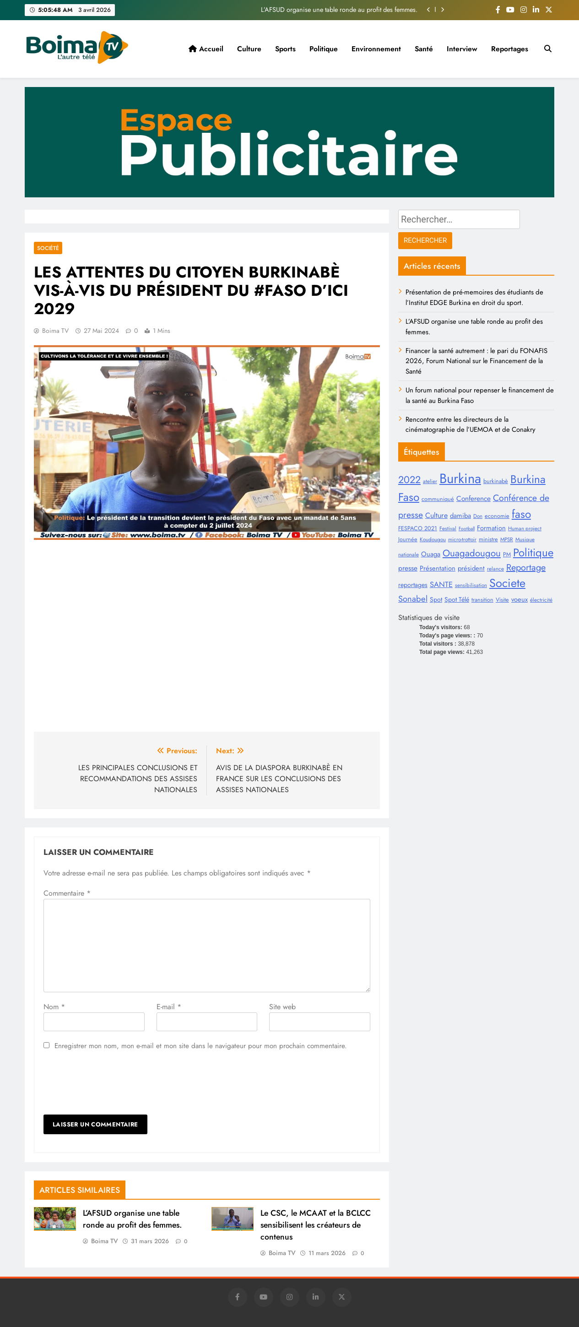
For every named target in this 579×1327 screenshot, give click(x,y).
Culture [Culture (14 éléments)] (436, 515)
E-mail (169, 1006)
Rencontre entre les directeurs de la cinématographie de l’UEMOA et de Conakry (471, 424)
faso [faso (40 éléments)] (521, 514)
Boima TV (55, 330)
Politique (323, 49)
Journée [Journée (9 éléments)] (407, 539)
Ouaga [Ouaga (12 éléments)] (430, 554)
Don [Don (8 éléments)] (477, 516)
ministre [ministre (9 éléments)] (488, 539)
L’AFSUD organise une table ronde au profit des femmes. (339, 9)
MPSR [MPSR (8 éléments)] (506, 539)
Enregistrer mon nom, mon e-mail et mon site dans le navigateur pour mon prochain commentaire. (200, 1046)
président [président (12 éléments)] (471, 568)
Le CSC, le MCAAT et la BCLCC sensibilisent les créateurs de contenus (315, 1225)
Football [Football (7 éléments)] (467, 528)
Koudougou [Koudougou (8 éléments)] (433, 539)
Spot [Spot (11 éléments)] (436, 599)
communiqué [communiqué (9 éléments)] (438, 499)
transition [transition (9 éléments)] (482, 600)
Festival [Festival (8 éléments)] (447, 528)
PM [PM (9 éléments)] (507, 554)
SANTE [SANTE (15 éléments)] (441, 584)
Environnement (376, 49)
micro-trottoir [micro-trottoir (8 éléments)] (462, 539)
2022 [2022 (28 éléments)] (409, 480)
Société (48, 248)
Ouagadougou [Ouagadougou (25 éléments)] (472, 553)
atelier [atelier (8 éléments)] (430, 481)
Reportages (509, 49)
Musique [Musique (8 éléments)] (525, 539)
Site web (282, 1006)
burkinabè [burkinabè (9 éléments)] (495, 481)
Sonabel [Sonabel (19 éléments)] (412, 599)
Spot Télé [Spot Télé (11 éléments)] (456, 599)
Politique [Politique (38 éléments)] (533, 552)
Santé (424, 49)
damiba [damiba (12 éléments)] (460, 516)
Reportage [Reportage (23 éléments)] (526, 567)
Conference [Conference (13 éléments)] (473, 498)
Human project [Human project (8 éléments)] (524, 528)
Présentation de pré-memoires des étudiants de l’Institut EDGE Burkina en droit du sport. (474, 297)
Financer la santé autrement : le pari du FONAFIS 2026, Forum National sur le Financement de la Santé (476, 361)
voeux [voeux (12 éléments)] (519, 599)
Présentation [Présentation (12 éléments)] (437, 568)
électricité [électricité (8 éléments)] (541, 600)
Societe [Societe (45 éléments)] (507, 583)
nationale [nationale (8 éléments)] (408, 554)
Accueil (206, 49)
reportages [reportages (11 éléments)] (412, 584)
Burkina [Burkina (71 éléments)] (460, 478)
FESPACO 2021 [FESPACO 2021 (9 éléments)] (417, 528)
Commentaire (67, 893)
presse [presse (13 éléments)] (407, 568)
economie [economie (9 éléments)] (497, 516)
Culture (249, 49)
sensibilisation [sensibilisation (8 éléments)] (471, 585)
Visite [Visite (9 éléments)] (502, 600)
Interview (462, 49)
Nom (54, 1006)
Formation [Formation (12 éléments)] (491, 528)
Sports (285, 49)
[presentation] (113, 1083)
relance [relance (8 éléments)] (495, 568)
